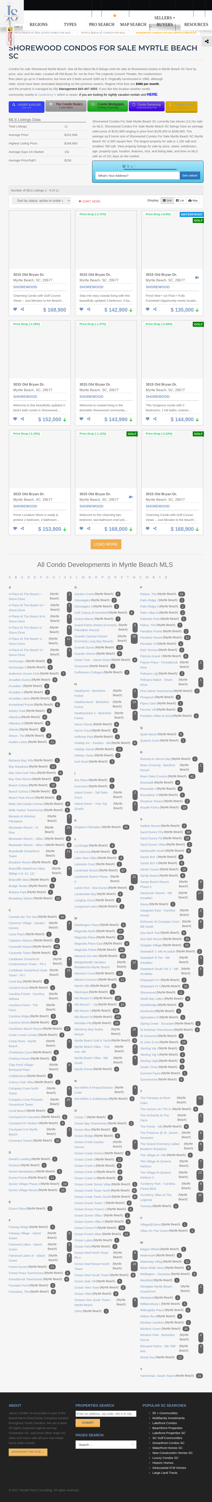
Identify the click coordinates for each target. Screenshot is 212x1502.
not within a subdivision (105, 1098)
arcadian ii (29, 692)
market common (100, 979)
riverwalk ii (161, 788)
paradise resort (165, 637)
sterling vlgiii (162, 1060)
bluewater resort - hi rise (40, 830)
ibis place (94, 780)
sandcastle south (165, 850)
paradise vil (161, 643)
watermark (161, 1255)
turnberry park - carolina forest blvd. (171, 1186)
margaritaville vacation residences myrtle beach (106, 965)
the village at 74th (166, 1155)
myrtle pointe (97, 1069)
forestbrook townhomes (39, 1279)
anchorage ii (31, 667)
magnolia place (99, 937)
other (92, 1311)
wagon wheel (163, 1249)
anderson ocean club (37, 673)
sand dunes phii (166, 832)
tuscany (159, 1206)
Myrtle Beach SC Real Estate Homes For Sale (42, 32)
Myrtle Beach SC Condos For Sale (103, 32)
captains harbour (34, 940)
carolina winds (33, 1022)
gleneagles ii (97, 606)
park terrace (162, 650)
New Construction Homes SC (172, 1453)
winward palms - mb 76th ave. (171, 1349)
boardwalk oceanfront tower (40, 854)
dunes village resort (37, 1190)
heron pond (96, 730)
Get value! (190, 175)
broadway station (35, 898)
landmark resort (101, 870)
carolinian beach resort (40, 1028)
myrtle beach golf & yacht (106, 1040)
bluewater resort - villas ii (40, 844)
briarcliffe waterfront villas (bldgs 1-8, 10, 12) (40, 871)
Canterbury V (47, 94)
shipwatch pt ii (164, 986)
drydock (28, 1165)
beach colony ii (33, 791)
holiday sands (99, 749)
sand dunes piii (165, 838)
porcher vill (161, 709)
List (180, 200)
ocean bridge (97, 1135)
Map (193, 200)
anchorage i (30, 661)
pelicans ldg (162, 673)
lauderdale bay (99, 894)
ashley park (30, 710)
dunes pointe (32, 1177)
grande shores (98, 653)
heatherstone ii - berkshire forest (106, 716)
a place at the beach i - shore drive (40, 597)
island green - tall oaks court (106, 795)
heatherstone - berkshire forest (106, 704)
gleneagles (96, 600)
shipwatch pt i (163, 980)
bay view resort (34, 779)
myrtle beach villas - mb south (106, 1060)
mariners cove (99, 973)
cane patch (30, 934)
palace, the (162, 594)
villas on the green (167, 1230)
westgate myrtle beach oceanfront (171, 1289)
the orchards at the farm (171, 1118)
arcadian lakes (33, 698)
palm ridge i (162, 600)
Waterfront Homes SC (167, 1448)
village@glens (163, 1224)
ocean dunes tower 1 (103, 1203)
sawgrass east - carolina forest (171, 913)
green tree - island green (106, 659)
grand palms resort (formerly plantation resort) (106, 628)
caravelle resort (34, 946)
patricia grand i (164, 656)
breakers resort (33, 862)
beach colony (32, 785)
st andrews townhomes (170, 1029)
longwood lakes (100, 906)
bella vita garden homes (39, 803)
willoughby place (165, 1310)
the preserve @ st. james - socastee (171, 1135)
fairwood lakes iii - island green (40, 1258)
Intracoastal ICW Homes (169, 1467)
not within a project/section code (106, 1090)
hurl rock (95, 761)
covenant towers (35, 1140)
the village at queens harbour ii (171, 1175)
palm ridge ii (162, 606)
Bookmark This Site (28, 1451)
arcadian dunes (33, 679)
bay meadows (33, 766)
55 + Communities (164, 1413)
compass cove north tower (40, 1091)
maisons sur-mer (100, 956)
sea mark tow (163, 932)
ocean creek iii (99, 1171)
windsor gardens (165, 1322)
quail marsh (161, 734)
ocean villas (96, 1293)
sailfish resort (163, 825)
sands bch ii (162, 863)
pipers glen (161, 703)
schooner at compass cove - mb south (171, 924)
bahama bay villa (34, 760)
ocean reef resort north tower (106, 1266)
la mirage (95, 845)
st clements (162, 1036)
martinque (95, 992)
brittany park (31, 892)
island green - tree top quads (106, 806)
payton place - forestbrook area (171, 665)
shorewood (162, 992)
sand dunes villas (166, 844)
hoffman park (97, 736)
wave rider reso (165, 1267)
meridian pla (97, 1023)
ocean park (96, 1246)
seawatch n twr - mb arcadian (171, 960)
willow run (161, 1316)
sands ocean (163, 869)
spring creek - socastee (170, 1023)
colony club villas (34, 1082)
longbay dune (98, 900)
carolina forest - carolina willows (40, 996)
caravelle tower (33, 952)
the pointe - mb (164, 1126)
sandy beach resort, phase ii (171, 884)
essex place (30, 1208)
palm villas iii (162, 612)
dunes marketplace (35, 1171)
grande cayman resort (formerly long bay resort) (106, 639)
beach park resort (35, 797)
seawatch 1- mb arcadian (171, 951)
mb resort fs (98, 998)
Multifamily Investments (168, 1418)
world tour (161, 1357)
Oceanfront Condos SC (168, 1443)
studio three (162, 1067)
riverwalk (160, 782)
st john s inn (163, 1042)
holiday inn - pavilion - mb (106, 743)
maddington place (100, 924)
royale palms (164, 807)
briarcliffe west (32, 879)
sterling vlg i (162, 1048)
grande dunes (99, 647)
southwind (160, 1011)
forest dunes (32, 1266)
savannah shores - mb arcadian (171, 895)
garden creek (98, 594)
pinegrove (160, 697)
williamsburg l (163, 1303)
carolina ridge (32, 1016)
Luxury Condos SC (165, 1458)
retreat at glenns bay (169, 758)
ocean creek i (99, 1159)
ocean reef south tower (105, 1275)
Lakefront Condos (164, 1423)
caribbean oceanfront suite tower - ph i (40, 973)
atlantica (28, 717)
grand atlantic (98, 618)
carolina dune (32, 987)
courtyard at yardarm (37, 1123)
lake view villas (99, 858)
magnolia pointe (100, 949)
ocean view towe (100, 1287)
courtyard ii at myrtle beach (40, 1132)
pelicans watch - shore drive (171, 682)
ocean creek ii (98, 1165)
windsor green (164, 1328)
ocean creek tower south (106, 1196)
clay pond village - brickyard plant (40, 1067)
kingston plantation (102, 827)
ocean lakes (97, 1240)
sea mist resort (165, 939)
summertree (162, 1079)
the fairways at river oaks (171, 1100)
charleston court (34, 1052)
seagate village (165, 945)
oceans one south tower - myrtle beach (106, 1302)
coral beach (31, 1110)
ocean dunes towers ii (104, 1209)
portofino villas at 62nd (169, 715)
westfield (159, 1280)
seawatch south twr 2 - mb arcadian (171, 971)
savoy (157, 904)
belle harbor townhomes (39, 810)
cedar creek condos (36, 1034)
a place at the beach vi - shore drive (40, 652)
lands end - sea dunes (104, 887)
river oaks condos (167, 776)
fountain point (32, 1285)
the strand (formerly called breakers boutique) (171, 1146)
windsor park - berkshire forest (171, 1337)
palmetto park (163, 618)
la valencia (96, 851)
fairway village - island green (40, 1236)
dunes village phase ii (38, 1183)
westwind (160, 1297)
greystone (95, 666)
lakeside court (98, 864)
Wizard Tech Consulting (36, 1490)
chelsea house (33, 1058)
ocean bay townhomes (104, 1123)
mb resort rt (98, 1016)
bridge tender (32, 886)
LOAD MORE (106, 544)
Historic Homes (162, 1462)
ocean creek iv (99, 1178)
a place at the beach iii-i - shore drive (40, 608)
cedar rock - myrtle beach (40, 1044)
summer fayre (163, 1073)
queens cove (163, 740)
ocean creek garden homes (106, 1145)
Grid (167, 200)
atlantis (27, 729)
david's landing (33, 1159)
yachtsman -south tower (171, 1375)
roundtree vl (162, 795)
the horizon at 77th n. (169, 1109)
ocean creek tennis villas (106, 1184)
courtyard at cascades (38, 1117)
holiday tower (97, 755)
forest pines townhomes (39, 1273)
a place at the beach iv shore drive (40, 630)
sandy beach (162, 875)
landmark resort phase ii (106, 879)
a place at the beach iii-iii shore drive (40, 619)
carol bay (29, 981)
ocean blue (96, 1129)
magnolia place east (102, 943)
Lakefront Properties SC (169, 1433)
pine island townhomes (170, 691)
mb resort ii (97, 1010)
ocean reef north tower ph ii (106, 1255)
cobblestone (31, 1076)
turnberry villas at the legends (171, 1197)
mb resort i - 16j (100, 1004)
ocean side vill (98, 1281)
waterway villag (165, 1261)
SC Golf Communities (167, 1438)
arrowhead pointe (34, 704)
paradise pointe (164, 631)
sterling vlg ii (162, 1054)
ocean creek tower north (106, 1190)
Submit (88, 1422)
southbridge (161, 1004)
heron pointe (97, 724)
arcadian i (29, 686)
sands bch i (161, 856)
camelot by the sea (37, 916)
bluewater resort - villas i (40, 838)
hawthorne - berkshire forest (106, 693)
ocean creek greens (102, 1153)
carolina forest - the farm (40, 1008)
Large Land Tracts (164, 1472)
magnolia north (99, 931)
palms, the (161, 625)
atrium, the (30, 735)
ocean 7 (94, 1117)
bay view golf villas (36, 772)
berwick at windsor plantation (40, 819)
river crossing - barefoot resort (171, 768)
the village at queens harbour (171, 1164)
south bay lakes (165, 998)
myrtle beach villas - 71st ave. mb (106, 1049)
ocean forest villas (102, 1234)
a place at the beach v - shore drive (40, 641)
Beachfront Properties (167, 1428)
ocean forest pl (100, 1227)
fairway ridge (32, 1227)
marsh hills (96, 985)
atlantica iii (29, 723)
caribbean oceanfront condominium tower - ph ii (40, 962)
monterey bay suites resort (106, 1032)
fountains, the (32, 1291)
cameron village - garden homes (40, 926)
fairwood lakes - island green (40, 1247)
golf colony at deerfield (104, 612)
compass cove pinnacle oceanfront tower (40, 1102)
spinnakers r (162, 1017)
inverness (94, 786)
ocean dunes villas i (102, 1215)
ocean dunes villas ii (103, 1221)
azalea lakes (32, 742)
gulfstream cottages (102, 672)
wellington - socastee (168, 1274)
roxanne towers (165, 801)
